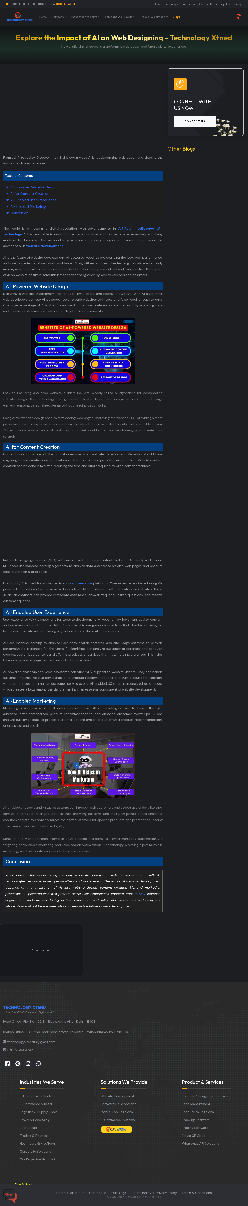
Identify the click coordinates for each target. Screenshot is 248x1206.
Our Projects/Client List (37, 1159)
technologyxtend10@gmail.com (31, 1042)
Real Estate (28, 1128)
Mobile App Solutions (117, 1112)
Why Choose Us (203, 4)
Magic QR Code (193, 1135)
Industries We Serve (84, 17)
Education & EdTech (35, 1096)
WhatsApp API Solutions (200, 1143)
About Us (77, 1193)
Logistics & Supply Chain (38, 1112)
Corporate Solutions (35, 1151)
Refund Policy (141, 1193)
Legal (223, 4)
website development (44, 246)
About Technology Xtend (171, 4)
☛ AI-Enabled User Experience (31, 200)
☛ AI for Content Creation (27, 193)
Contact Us (98, 1193)
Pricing (237, 4)
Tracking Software (196, 1120)
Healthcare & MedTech (37, 1143)
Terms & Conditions (197, 1193)
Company (57, 17)
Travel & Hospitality (35, 1120)
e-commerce (81, 583)
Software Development (118, 1104)
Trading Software (195, 1128)
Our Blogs (118, 1193)
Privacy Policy (166, 1193)
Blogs (176, 17)
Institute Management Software (206, 1096)
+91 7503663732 (20, 1050)
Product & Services (152, 17)
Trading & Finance (33, 1135)
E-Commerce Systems (118, 1120)
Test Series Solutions (198, 1112)
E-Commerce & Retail (36, 1104)
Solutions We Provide (118, 17)
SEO (142, 894)
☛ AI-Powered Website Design (31, 187)
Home (43, 17)
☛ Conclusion (17, 213)
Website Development (117, 1096)
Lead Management (196, 1104)
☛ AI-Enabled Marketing (26, 206)
